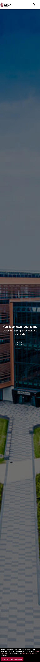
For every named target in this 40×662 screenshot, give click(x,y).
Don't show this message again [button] (13, 659)
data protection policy (28, 653)
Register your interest (19, 343)
